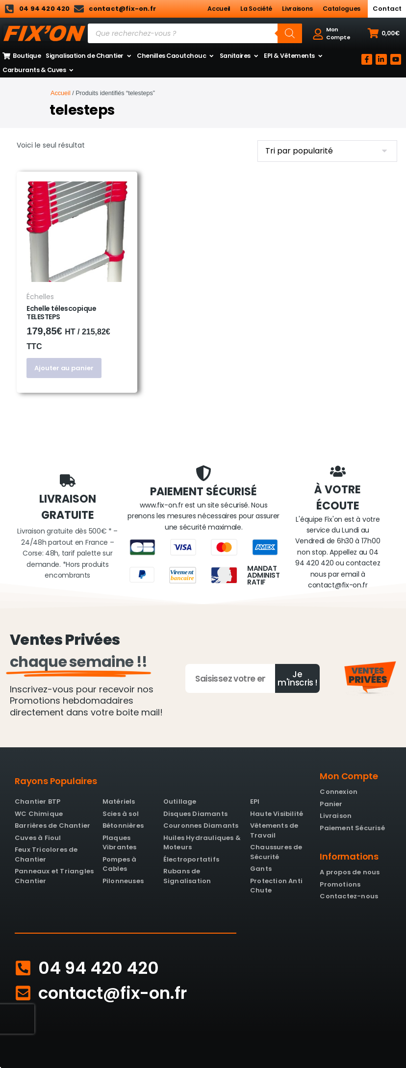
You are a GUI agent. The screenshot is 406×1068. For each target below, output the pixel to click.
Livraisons (297, 8)
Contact (387, 8)
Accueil (218, 8)
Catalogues (341, 8)
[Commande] (327, 151)
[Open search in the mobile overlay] (195, 33)
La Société (256, 8)
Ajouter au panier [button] (63, 368)
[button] (384, 33)
